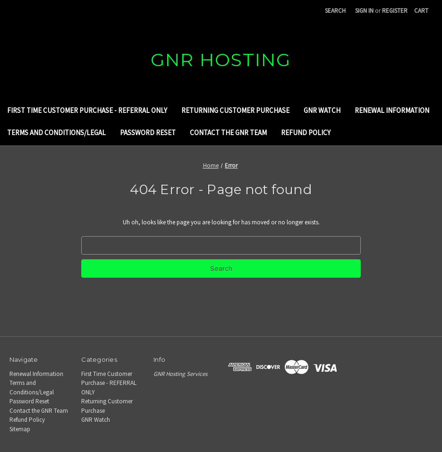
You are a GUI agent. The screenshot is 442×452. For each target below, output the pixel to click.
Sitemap (19, 429)
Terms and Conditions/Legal (56, 132)
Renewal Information (392, 110)
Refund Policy (306, 132)
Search (335, 11)
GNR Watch (322, 110)
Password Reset (148, 132)
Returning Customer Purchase (235, 110)
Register (395, 11)
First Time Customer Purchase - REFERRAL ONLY (87, 110)
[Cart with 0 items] (421, 11)
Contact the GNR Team (228, 132)
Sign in (364, 11)
